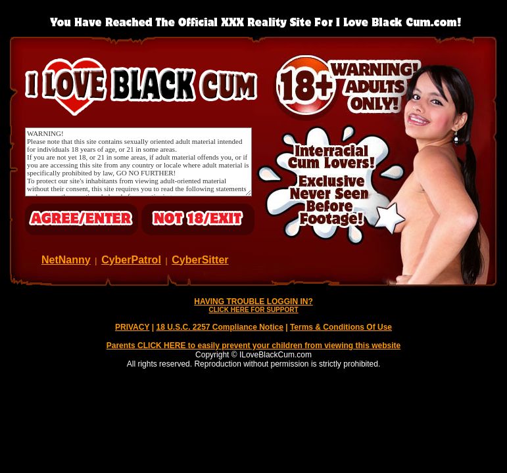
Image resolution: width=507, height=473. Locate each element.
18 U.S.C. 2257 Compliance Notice (219, 327)
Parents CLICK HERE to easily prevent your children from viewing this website (253, 345)
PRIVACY (132, 327)
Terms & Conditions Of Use (341, 327)
